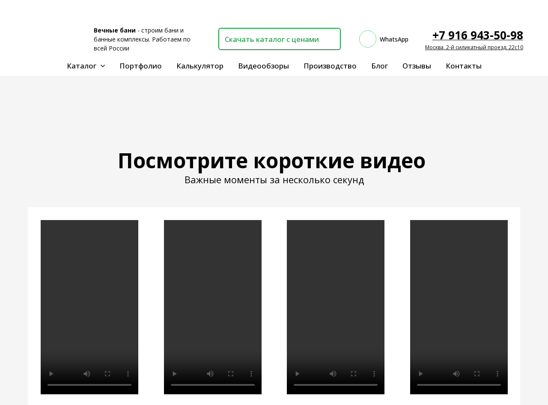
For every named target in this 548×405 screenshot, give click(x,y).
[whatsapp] (383, 39)
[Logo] (54, 39)
